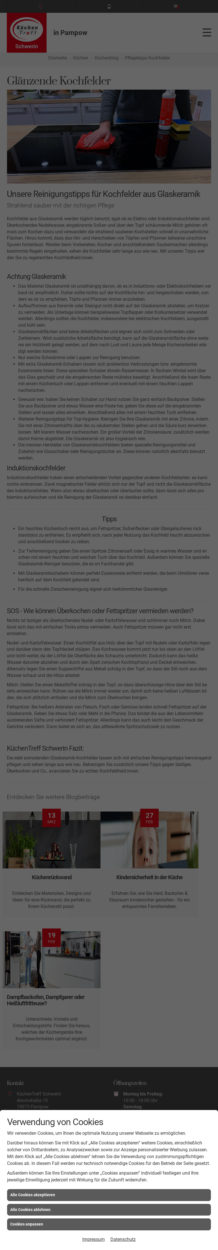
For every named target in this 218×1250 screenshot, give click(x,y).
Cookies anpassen (26, 1224)
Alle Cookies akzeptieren (32, 1195)
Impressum (93, 1239)
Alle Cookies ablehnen (30, 1209)
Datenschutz (123, 1239)
